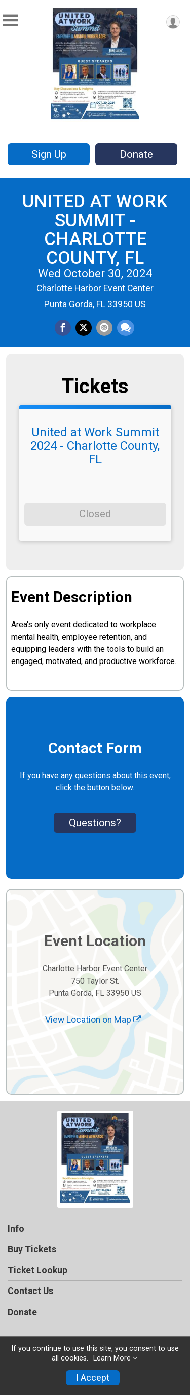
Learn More (112, 1358)
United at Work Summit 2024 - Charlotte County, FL (95, 446)
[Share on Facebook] (63, 328)
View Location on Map (93, 1020)
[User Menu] (173, 22)
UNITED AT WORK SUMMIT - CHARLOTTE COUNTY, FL (95, 229)
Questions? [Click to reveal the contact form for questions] (95, 823)
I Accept (92, 1378)
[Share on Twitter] (83, 328)
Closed (95, 514)
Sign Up (48, 154)
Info (16, 1229)
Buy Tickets (32, 1249)
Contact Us (30, 1291)
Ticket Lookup (37, 1270)
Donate (136, 154)
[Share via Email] (104, 328)
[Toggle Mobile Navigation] (10, 20)
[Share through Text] (125, 328)
